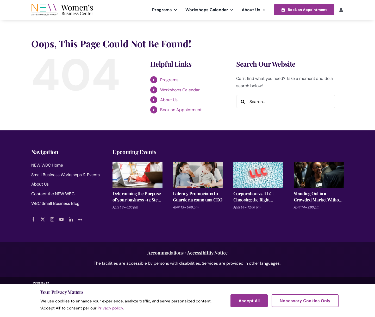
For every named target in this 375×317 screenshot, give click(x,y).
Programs (169, 79)
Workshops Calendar (180, 89)
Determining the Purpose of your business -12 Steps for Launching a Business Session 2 (137, 196)
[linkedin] (71, 219)
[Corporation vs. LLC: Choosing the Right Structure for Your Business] (258, 174)
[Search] (242, 101)
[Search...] (285, 101)
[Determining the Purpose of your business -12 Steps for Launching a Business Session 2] (137, 174)
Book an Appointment (181, 109)
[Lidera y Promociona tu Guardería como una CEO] (198, 174)
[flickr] (80, 219)
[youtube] (61, 219)
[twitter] (43, 219)
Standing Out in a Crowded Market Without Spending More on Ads (318, 196)
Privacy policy (110, 308)
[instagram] (52, 219)
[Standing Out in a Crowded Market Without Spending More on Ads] (319, 174)
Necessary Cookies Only (305, 300)
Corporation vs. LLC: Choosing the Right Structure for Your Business (253, 196)
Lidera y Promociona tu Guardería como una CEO (197, 196)
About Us (169, 99)
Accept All (249, 300)
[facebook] (33, 219)
